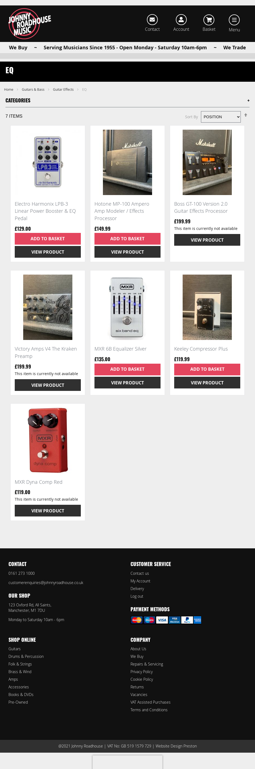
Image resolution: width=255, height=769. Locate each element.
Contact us (140, 573)
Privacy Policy (142, 671)
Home (9, 98)
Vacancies (139, 694)
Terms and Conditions (149, 709)
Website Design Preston (176, 746)
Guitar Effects (64, 98)
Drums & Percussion (26, 656)
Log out (137, 596)
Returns (137, 686)
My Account (140, 580)
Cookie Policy (142, 679)
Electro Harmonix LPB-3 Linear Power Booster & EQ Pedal (45, 219)
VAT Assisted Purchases (151, 702)
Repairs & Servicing (147, 664)
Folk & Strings (20, 664)
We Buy (137, 656)
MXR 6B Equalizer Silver (120, 357)
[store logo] (29, 23)
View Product (47, 261)
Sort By (191, 125)
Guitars (14, 648)
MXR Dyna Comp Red (39, 490)
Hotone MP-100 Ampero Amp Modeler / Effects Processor (121, 219)
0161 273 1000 (21, 573)
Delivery (137, 588)
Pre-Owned (18, 702)
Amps (13, 679)
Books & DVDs (21, 694)
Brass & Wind (19, 671)
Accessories (18, 686)
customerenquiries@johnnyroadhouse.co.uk (45, 582)
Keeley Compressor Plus (201, 357)
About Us (138, 648)
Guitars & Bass (33, 98)
